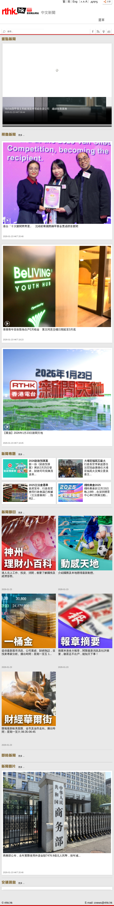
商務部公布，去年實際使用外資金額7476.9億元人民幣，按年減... (41, 855)
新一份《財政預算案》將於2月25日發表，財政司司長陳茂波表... (42, 467)
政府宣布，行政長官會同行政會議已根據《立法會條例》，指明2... (42, 491)
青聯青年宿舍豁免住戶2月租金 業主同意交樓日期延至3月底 (39, 329)
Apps (94, 2)
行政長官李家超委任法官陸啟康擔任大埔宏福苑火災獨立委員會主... (97, 467)
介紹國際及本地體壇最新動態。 (77, 572)
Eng (75, 1)
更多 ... (21, 135)
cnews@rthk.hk (103, 902)
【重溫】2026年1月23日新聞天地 (23, 432)
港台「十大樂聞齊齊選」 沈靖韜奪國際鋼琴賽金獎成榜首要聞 (40, 226)
